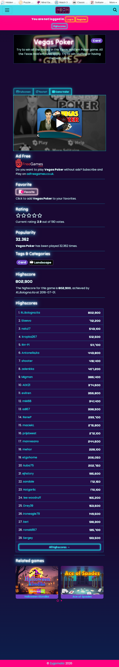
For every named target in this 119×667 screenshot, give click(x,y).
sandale (28, 481)
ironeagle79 (31, 514)
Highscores (59, 26)
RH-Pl (25, 345)
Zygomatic (57, 663)
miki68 (26, 401)
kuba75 (28, 465)
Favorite (27, 192)
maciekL (28, 425)
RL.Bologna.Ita (30, 313)
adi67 (26, 409)
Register (81, 19)
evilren (26, 393)
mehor (27, 449)
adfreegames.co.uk (40, 174)
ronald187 (30, 530)
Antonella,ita (30, 353)
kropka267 (29, 337)
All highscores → (59, 547)
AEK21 (26, 385)
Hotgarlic (29, 490)
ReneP (27, 417)
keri (25, 522)
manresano (30, 441)
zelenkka (28, 369)
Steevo (26, 321)
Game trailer (60, 91)
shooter (27, 361)
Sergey (28, 538)
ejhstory (28, 473)
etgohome (29, 457)
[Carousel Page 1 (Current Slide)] (58, 601)
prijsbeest (29, 433)
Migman (27, 377)
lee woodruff (32, 498)
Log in (70, 19)
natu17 (26, 329)
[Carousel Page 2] (61, 601)
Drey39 (28, 506)
